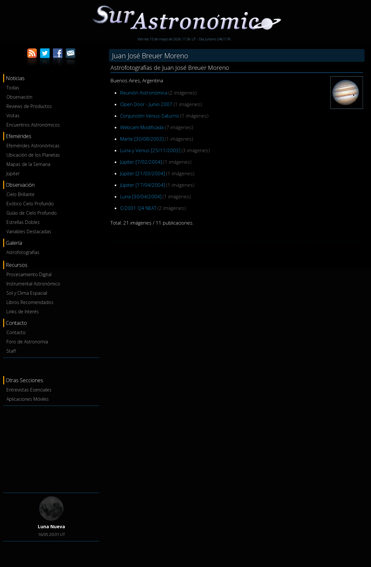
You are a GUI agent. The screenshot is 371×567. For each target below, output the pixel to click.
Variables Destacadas (28, 231)
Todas (12, 88)
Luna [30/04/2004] (140, 196)
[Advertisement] (51, 448)
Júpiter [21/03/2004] (142, 173)
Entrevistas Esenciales (29, 390)
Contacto (16, 332)
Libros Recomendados (30, 302)
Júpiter (13, 173)
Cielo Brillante (20, 194)
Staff (11, 351)
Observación (19, 97)
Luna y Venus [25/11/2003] (150, 150)
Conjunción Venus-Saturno (149, 115)
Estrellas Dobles (23, 222)
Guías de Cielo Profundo (31, 213)
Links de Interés (22, 311)
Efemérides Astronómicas (33, 146)
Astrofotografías (22, 252)
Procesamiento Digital (29, 274)
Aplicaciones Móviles (27, 399)
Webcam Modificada (142, 127)
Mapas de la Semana (28, 164)
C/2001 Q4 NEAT (138, 208)
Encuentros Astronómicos (33, 125)
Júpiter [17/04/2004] (142, 185)
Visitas (13, 115)
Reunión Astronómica (143, 92)
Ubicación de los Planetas (33, 155)
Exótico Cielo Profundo (30, 204)
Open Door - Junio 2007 (146, 104)
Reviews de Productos (29, 106)
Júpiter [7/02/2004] (141, 162)
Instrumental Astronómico (33, 284)
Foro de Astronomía (27, 342)
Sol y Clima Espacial (26, 293)
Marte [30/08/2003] (142, 139)
